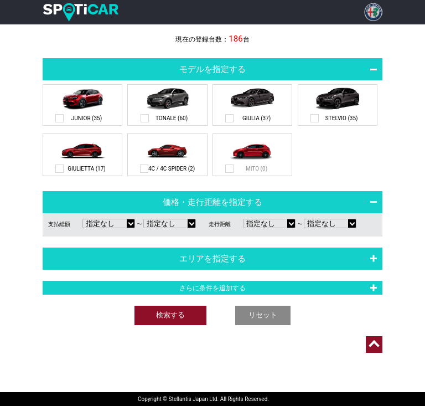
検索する (170, 315)
